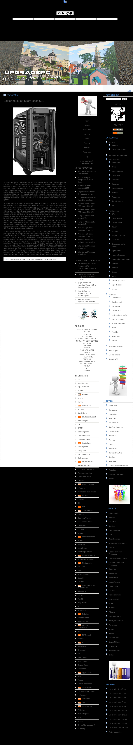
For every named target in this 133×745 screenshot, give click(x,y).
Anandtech (112, 522)
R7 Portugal (82, 610)
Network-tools (113, 423)
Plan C (80, 595)
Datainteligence (114, 539)
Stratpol (80, 676)
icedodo (80, 274)
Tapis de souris (117, 285)
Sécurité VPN (113, 359)
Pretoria (87, 143)
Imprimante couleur (118, 255)
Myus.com (112, 418)
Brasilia (87, 148)
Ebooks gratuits (114, 355)
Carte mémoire (117, 218)
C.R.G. (80, 424)
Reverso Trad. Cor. (115, 453)
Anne (79, 299)
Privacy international (116, 621)
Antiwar (80, 402)
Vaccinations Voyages (116, 474)
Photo (114, 328)
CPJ (110, 535)
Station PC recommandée (118, 155)
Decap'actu (82, 451)
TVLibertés (86, 699)
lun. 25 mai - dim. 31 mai (117, 693)
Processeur (116, 197)
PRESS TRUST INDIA (87, 355)
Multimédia (112, 295)
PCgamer (112, 612)
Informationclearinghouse (87, 492)
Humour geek (113, 351)
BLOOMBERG (87, 337)
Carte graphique (117, 171)
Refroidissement (117, 201)
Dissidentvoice (87, 462)
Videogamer (113, 646)
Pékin (87, 121)
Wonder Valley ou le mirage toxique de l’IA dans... (85, 180)
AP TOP (87, 332)
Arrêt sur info (86, 406)
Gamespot (112, 569)
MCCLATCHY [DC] (87, 350)
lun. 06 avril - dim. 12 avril (118, 724)
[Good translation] (60, 13)
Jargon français (114, 582)
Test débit (112, 470)
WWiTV (111, 478)
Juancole (81, 514)
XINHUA (87, 366)
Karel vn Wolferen (84, 518)
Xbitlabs (111, 655)
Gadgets (115, 145)
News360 (81, 578)
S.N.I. (80, 654)
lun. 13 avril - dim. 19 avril (118, 719)
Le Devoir (81, 529)
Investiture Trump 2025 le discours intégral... (86, 276)
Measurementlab (115, 595)
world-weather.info (86, 161)
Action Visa (113, 406)
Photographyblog (115, 616)
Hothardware (113, 578)
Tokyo (87, 156)
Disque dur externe (118, 236)
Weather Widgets (87, 163)
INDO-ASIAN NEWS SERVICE (87, 341)
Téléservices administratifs (118, 466)
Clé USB (115, 231)
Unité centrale (114, 160)
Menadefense (83, 548)
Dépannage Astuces (116, 346)
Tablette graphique (118, 281)
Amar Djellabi (82, 291)
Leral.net (81, 533)
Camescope (116, 306)
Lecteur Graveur (117, 188)
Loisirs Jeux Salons (118, 150)
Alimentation (116, 163)
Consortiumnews (84, 439)
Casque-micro (117, 223)
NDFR (111, 603)
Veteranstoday (87, 706)
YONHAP (86, 370)
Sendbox (112, 457)
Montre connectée (118, 323)
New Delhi (87, 130)
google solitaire (83, 283)
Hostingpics (113, 410)
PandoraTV (82, 591)
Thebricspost (82, 695)
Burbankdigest (83, 421)
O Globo (81, 582)
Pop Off (80, 599)
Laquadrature (113, 586)
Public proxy (113, 625)
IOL (79, 503)
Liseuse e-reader (118, 319)
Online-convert (114, 431)
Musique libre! (114, 599)
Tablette (114, 341)
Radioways (113, 449)
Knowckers (82, 526)
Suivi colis (112, 461)
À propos (118, 104)
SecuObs (112, 629)
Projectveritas (83, 603)
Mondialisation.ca (88, 555)
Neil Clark (81, 567)
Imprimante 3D (117, 251)
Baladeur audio (117, 302)
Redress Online (83, 618)
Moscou (87, 134)
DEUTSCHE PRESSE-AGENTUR (87, 339)
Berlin (87, 139)
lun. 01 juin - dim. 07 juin (117, 689)
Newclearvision (83, 574)
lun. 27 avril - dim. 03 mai (118, 711)
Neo (79, 570)
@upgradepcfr (118, 125)
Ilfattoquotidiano (88, 484)
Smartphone (116, 336)
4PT (79, 379)
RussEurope (82, 646)
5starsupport (113, 513)
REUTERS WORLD (87, 364)
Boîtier (114, 167)
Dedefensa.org (83, 458)
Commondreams (84, 436)
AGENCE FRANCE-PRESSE (86, 330)
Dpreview (112, 548)
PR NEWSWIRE (87, 357)
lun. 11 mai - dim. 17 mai (117, 702)
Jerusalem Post (87, 511)
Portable (115, 332)
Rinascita (81, 639)
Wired (80, 717)
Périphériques (114, 211)
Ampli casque (116, 298)
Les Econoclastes (88, 537)
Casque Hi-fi (116, 311)
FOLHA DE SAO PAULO (86, 469)
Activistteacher (83, 383)
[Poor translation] (69, 13)
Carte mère (116, 176)
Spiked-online (83, 669)
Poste (111, 444)
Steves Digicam (114, 642)
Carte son (115, 180)
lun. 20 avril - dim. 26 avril (118, 715)
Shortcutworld (113, 638)
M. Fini (80, 541)
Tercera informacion (85, 684)
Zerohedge (81, 729)
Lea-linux (112, 591)
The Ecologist (87, 688)
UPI (86, 368)
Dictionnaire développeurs (118, 543)
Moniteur (115, 268)
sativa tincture (83, 264)
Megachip (81, 544)
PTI (79, 606)
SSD (113, 205)
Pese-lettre (112, 440)
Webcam (115, 289)
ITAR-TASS (87, 346)
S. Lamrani (81, 650)
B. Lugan (81, 409)
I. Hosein (81, 481)
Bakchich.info (82, 413)
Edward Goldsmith (84, 466)
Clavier (114, 227)
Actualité (112, 142)
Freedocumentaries (85, 473)
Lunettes (115, 263)
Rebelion (85, 614)
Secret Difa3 (82, 661)
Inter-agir (81, 499)
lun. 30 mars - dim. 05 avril (118, 728)
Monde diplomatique (85, 552)
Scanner (115, 272)
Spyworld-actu (87, 673)
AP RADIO (87, 334)
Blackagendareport (89, 417)
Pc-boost (112, 608)
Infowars (85, 495)
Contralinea (86, 443)
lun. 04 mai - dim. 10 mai (117, 706)
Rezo (79, 631)
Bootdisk (112, 526)
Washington (87, 152)
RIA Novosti (86, 635)
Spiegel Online (83, 665)
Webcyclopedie (114, 651)
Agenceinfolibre (83, 387)
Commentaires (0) (49, 259)
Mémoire (115, 193)
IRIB (83, 507)
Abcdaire (112, 517)
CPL (113, 214)
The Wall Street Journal (86, 691)
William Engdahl (83, 714)
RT (83, 642)
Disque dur (115, 184)
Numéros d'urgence (116, 427)
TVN (83, 702)
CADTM (80, 428)
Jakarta (87, 125)
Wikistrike (81, 710)
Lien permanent (37, 259)
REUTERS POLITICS (87, 361)
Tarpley (80, 680)
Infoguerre (81, 488)
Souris (114, 276)
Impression (113, 414)
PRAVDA (87, 352)
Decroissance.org (84, 454)
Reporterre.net (83, 622)
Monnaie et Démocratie (86, 559)
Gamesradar (113, 573)
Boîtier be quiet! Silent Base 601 (24, 100)
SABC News (82, 658)
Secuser (112, 633)
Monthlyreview (87, 563)
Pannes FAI (113, 436)
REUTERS (87, 359)
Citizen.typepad (83, 432)
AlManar (85, 394)
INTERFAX (87, 343)
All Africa (81, 391)
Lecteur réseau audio (119, 315)
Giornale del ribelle (84, 477)
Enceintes (115, 240)
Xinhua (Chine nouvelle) (86, 725)
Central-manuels (114, 530)
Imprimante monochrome (121, 259)
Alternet (80, 398)
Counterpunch (83, 447)
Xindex (80, 721)
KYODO (87, 348)
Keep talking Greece (85, 522)
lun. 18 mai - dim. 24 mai (117, 698)
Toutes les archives (115, 732)
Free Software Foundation (118, 558)
